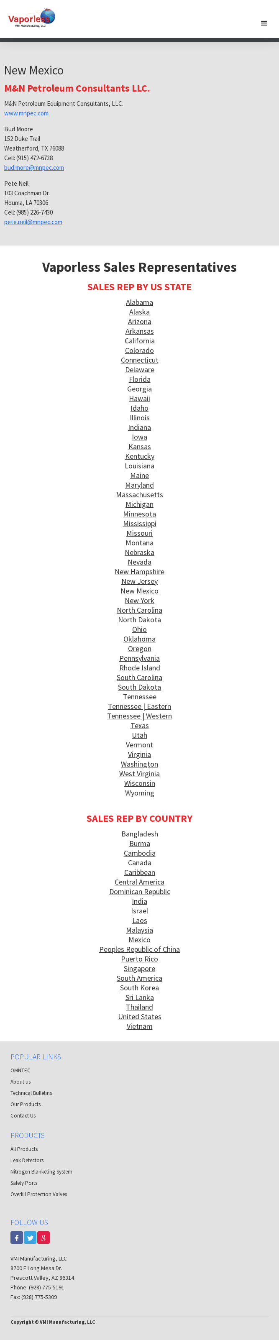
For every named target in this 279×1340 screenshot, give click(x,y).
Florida (140, 379)
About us (20, 1081)
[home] (35, 16)
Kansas (139, 446)
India (139, 901)
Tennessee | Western (139, 716)
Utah (139, 735)
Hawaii (139, 398)
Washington (139, 764)
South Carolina (139, 677)
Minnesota (139, 514)
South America (139, 978)
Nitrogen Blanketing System (41, 1171)
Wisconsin (139, 783)
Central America (139, 882)
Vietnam (140, 1026)
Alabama (139, 302)
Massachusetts (139, 494)
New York (139, 600)
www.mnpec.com (26, 113)
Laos (139, 920)
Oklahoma (139, 639)
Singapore (139, 968)
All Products (24, 1149)
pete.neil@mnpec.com (33, 222)
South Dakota (139, 687)
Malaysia (139, 930)
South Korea (139, 987)
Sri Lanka (139, 997)
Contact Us (23, 1115)
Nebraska (139, 552)
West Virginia (139, 773)
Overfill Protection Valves (38, 1194)
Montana (139, 542)
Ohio (139, 629)
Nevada (139, 562)
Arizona (139, 321)
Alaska (139, 312)
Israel (139, 910)
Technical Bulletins (31, 1093)
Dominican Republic (139, 891)
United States (139, 1016)
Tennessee (139, 696)
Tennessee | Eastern (139, 706)
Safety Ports (23, 1183)
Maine (139, 475)
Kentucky (139, 456)
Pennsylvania (139, 658)
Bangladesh (139, 834)
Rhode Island (139, 668)
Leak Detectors (27, 1160)
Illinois (140, 417)
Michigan (139, 504)
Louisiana (139, 466)
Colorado (139, 350)
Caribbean (139, 872)
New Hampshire (139, 571)
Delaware (139, 369)
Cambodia (140, 853)
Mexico (139, 939)
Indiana (139, 427)
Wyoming (139, 793)
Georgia (139, 389)
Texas (140, 725)
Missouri (139, 533)
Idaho (139, 408)
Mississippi (139, 523)
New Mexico (139, 591)
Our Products (25, 1104)
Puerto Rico (139, 959)
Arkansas (139, 331)
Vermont (139, 744)
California (140, 340)
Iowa (139, 437)
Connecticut (140, 360)
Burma (139, 843)
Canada (139, 862)
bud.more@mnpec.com (34, 167)
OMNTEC (20, 1070)
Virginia (139, 754)
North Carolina (139, 610)
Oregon (139, 648)
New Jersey (139, 581)
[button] (264, 23)
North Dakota (139, 619)
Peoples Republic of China (139, 949)
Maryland (139, 485)
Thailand (139, 1007)
